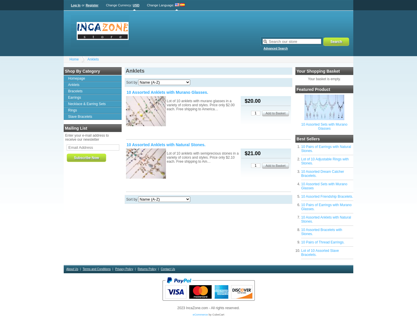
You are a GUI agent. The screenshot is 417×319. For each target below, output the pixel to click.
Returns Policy (147, 269)
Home (74, 59)
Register (92, 5)
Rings (72, 110)
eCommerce (200, 314)
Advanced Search (276, 48)
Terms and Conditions (97, 269)
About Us (72, 269)
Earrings (74, 98)
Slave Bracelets (80, 117)
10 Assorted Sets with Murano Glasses (324, 126)
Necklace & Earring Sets (87, 104)
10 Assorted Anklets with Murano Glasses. (167, 92)
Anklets (93, 59)
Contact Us (168, 269)
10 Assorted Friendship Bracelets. (327, 197)
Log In (76, 5)
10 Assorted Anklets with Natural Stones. (166, 144)
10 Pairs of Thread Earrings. (323, 242)
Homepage (76, 78)
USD (136, 5)
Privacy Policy (124, 269)
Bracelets (75, 91)
